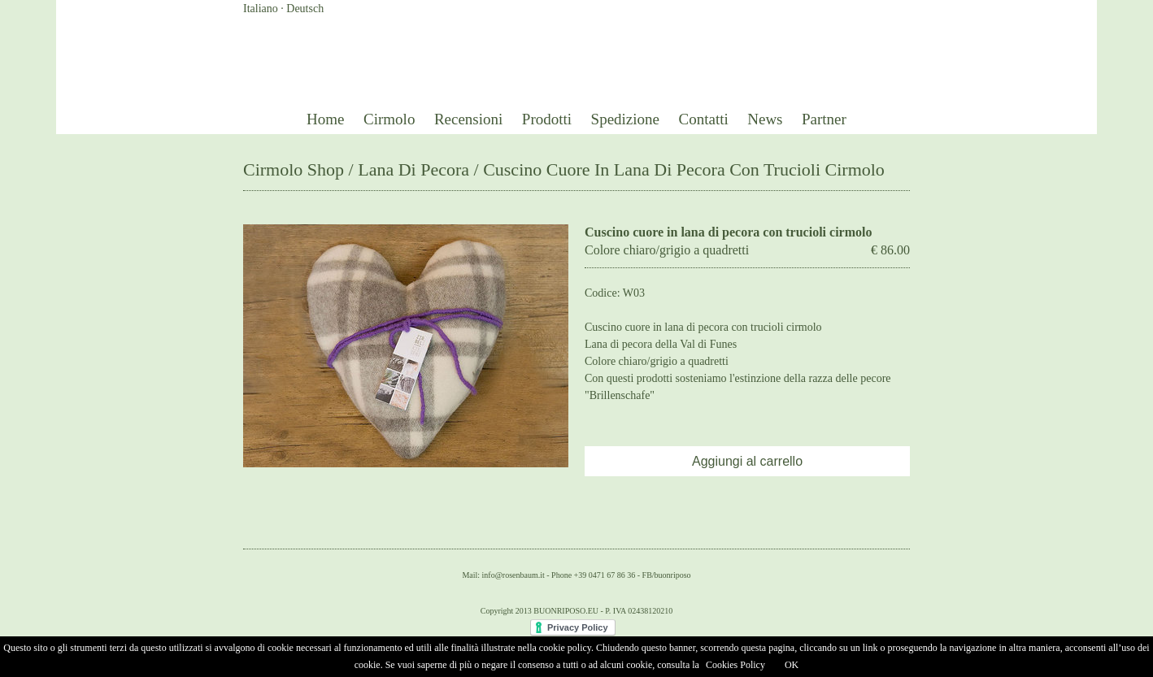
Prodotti (547, 119)
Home (325, 119)
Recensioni (468, 119)
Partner (824, 119)
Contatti (704, 119)
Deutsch (305, 8)
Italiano (260, 8)
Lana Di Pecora (413, 169)
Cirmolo (389, 119)
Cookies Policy (735, 664)
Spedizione (625, 119)
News (764, 119)
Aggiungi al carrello (747, 461)
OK (791, 664)
